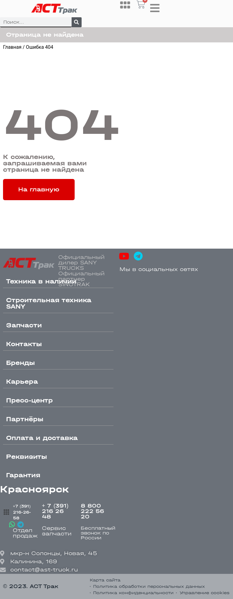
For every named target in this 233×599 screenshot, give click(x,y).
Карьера (22, 381)
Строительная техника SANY (48, 303)
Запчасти (24, 325)
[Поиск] (77, 22)
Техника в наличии (41, 281)
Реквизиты (26, 456)
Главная (12, 47)
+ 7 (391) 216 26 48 (55, 511)
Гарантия (23, 475)
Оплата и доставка (42, 438)
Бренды (20, 362)
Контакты (24, 344)
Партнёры (24, 419)
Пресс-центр (29, 400)
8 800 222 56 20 (92, 511)
